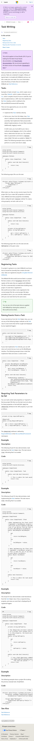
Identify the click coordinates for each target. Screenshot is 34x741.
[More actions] (31, 22)
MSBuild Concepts (10, 22)
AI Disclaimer (4, 734)
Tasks (19, 22)
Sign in (31, 2)
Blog (22, 734)
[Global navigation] (1, 2)
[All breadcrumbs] (2, 22)
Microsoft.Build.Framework (23, 434)
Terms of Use (4, 738)
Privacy (10, 736)
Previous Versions (14, 734)
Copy (17, 92)
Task (28, 116)
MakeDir (10, 94)
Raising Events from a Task (9, 42)
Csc (2, 96)
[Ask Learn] (28, 22)
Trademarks (13, 738)
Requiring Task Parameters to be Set (12, 45)
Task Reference (13, 84)
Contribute (4, 736)
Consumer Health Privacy (22, 736)
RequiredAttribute (6, 434)
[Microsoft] (17, 2)
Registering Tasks (7, 40)
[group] (17, 185)
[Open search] (27, 2)
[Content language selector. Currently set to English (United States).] (8, 726)
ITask (4, 101)
